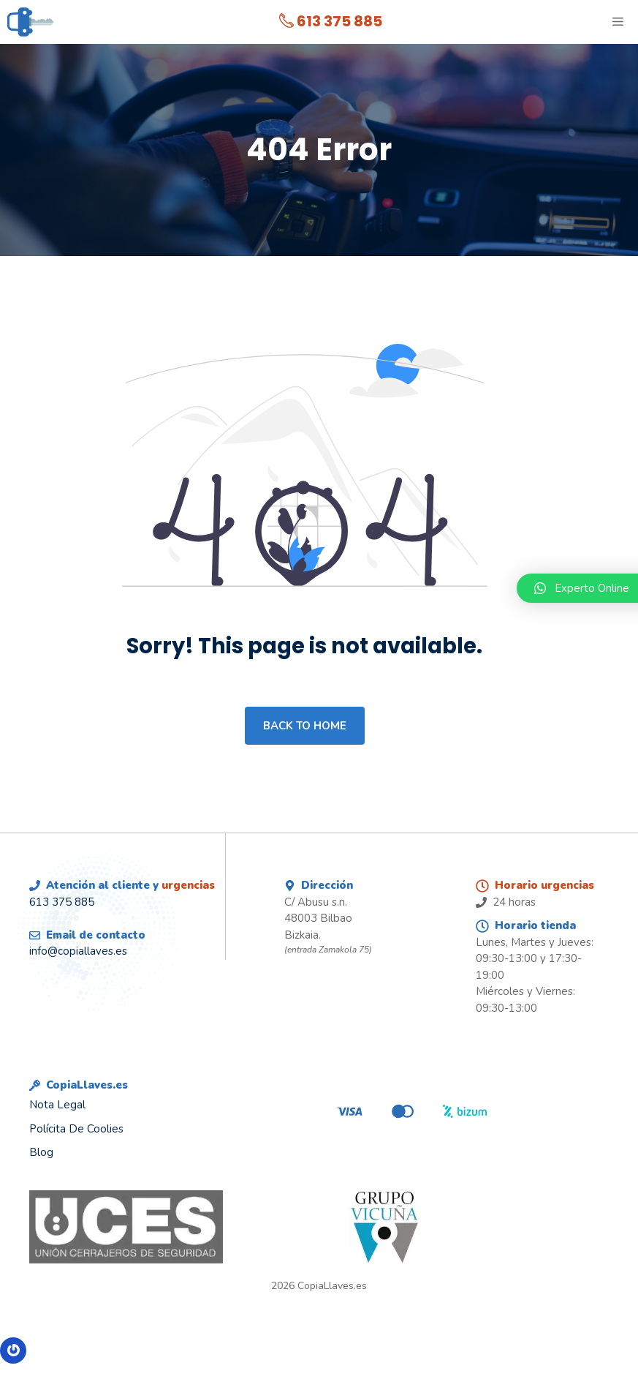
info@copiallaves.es (78, 951)
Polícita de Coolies (76, 1129)
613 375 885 (330, 21)
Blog (41, 1152)
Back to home (304, 725)
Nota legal (57, 1104)
